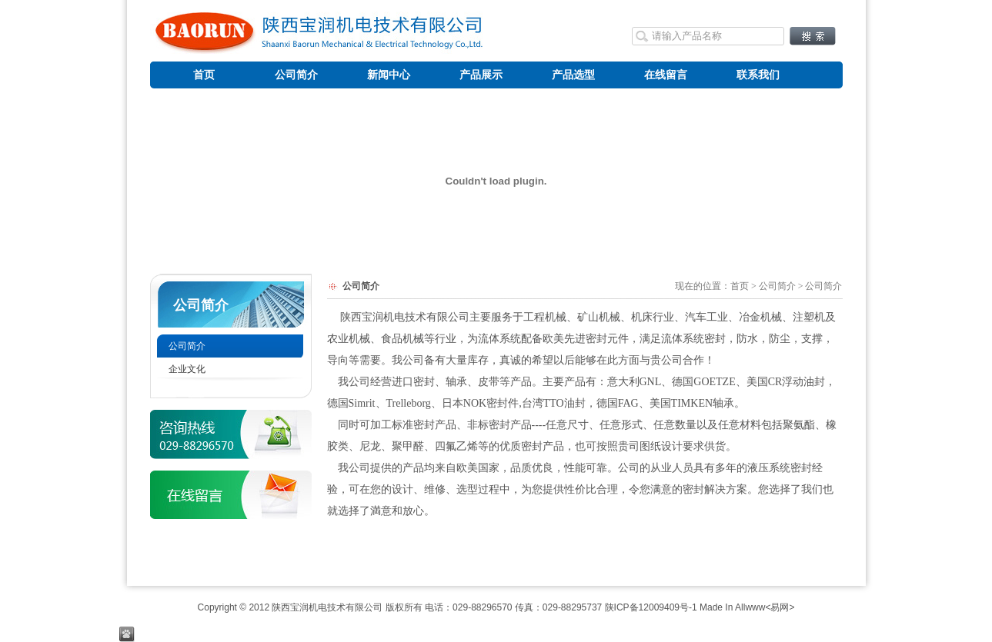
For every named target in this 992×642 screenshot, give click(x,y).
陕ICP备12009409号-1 (651, 607)
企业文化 (187, 369)
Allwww (750, 607)
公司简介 (201, 305)
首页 (739, 286)
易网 (779, 607)
